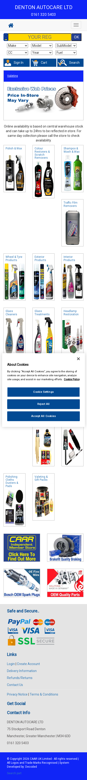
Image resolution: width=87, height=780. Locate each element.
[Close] (78, 359)
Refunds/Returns (19, 678)
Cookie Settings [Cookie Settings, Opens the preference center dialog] (43, 391)
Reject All (43, 403)
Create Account (28, 664)
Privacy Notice (17, 694)
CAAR (33, 758)
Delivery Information (22, 671)
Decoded (31, 766)
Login (11, 664)
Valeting (12, 75)
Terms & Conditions (44, 694)
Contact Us (15, 685)
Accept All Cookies (43, 415)
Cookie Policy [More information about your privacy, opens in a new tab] (72, 379)
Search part (14, 773)
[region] (43, 390)
